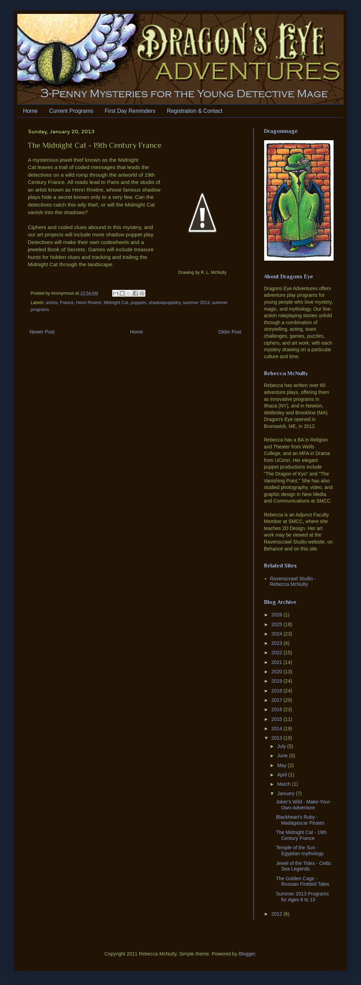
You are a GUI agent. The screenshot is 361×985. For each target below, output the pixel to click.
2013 (277, 738)
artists (52, 302)
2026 (277, 614)
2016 (277, 709)
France (67, 302)
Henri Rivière (88, 302)
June (283, 755)
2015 (277, 719)
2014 (277, 728)
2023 (277, 643)
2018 (277, 690)
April (282, 774)
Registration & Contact (195, 111)
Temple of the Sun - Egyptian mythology (300, 850)
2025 (277, 624)
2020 (277, 671)
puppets (138, 302)
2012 (277, 914)
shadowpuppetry (164, 302)
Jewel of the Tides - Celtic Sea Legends (303, 866)
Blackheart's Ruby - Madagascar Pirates (300, 820)
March (284, 784)
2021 (277, 662)
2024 (277, 634)
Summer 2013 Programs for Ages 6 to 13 (302, 896)
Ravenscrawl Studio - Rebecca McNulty (293, 581)
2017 (277, 700)
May (282, 765)
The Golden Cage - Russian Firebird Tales (302, 881)
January (286, 793)
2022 (277, 652)
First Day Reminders (130, 111)
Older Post (229, 332)
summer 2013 (196, 302)
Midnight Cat (116, 302)
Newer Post (42, 332)
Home (30, 111)
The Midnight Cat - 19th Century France (301, 835)
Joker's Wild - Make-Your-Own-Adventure (303, 804)
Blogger (247, 954)
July (282, 746)
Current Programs (71, 111)
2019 (277, 681)
